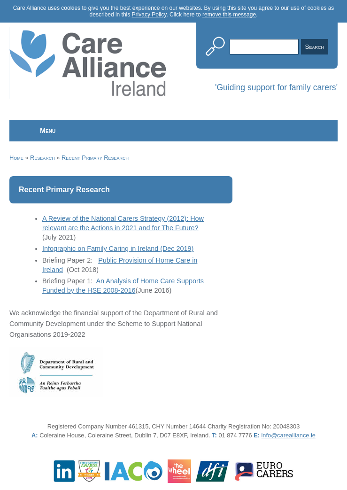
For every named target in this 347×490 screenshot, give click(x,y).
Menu (47, 130)
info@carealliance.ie (289, 435)
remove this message (229, 14)
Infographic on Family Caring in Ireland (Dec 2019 (117, 248)
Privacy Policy (149, 14)
